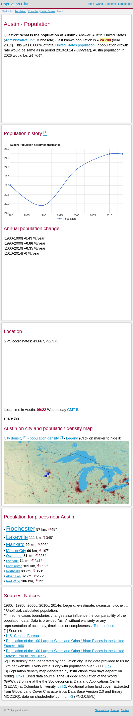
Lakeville (17, 537)
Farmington (14, 566)
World (99, 3)
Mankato (15, 544)
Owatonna (14, 556)
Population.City (14, 4)
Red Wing (13, 581)
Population (20, 11)
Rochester (20, 528)
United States (47, 11)
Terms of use (103, 626)
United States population (74, 45)
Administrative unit (20, 40)
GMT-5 (72, 410)
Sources (114, 710)
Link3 (69, 696)
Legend (72, 438)
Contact (125, 710)
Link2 (61, 686)
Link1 (20, 676)
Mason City (16, 550)
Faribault (12, 561)
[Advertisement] (66, 90)
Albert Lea (13, 576)
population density (44, 438)
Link (108, 666)
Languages (125, 3)
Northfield (13, 571)
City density (13, 438)
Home (90, 3)
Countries (111, 3)
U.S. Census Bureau (22, 636)
